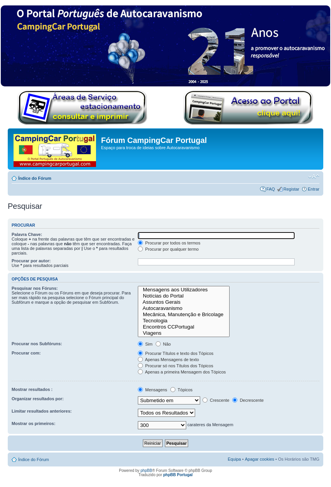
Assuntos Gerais (184, 302)
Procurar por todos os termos (169, 243)
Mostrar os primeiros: (33, 423)
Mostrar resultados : (32, 389)
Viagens (184, 333)
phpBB (146, 470)
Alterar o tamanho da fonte (313, 176)
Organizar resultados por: (37, 398)
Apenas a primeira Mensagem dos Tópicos (182, 372)
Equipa (234, 459)
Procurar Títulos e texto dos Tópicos (175, 353)
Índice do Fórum (34, 178)
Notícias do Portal (184, 296)
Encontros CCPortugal (184, 327)
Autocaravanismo (184, 308)
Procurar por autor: (31, 260)
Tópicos (181, 389)
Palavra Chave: (27, 234)
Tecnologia (184, 321)
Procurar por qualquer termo (168, 249)
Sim (145, 344)
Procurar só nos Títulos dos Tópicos (175, 365)
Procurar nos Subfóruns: (37, 343)
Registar (291, 189)
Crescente (215, 400)
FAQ (270, 189)
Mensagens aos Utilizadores (184, 290)
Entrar (313, 189)
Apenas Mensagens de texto (168, 359)
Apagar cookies (259, 459)
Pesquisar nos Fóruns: (35, 288)
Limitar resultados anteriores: (42, 411)
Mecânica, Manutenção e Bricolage (184, 314)
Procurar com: (26, 353)
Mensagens (152, 389)
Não (163, 344)
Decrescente (248, 400)
